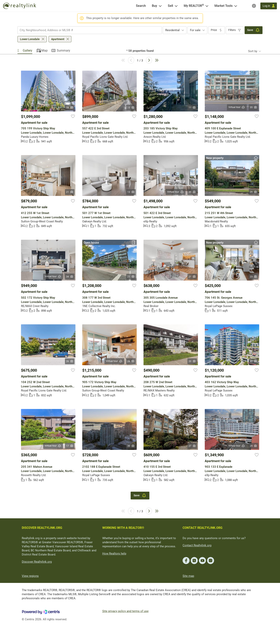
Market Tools (223, 6)
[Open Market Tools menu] (235, 5)
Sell (170, 6)
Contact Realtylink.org (197, 545)
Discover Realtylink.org (37, 561)
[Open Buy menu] (160, 5)
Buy (154, 6)
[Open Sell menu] (176, 5)
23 (253, 276)
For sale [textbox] (195, 30)
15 (131, 107)
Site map (188, 576)
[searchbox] (87, 30)
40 (253, 361)
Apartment (57, 39)
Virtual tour (236, 107)
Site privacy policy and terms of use (125, 611)
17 (69, 446)
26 (69, 361)
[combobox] (90, 30)
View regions (30, 576)
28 (69, 107)
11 (192, 107)
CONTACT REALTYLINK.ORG (202, 528)
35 (253, 107)
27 (192, 446)
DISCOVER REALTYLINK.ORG (42, 528)
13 (131, 192)
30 (192, 192)
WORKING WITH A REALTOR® (123, 528)
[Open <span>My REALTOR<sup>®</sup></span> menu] (206, 5)
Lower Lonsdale (30, 39)
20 (192, 361)
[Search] (140, 6)
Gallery (27, 50)
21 (69, 192)
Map (44, 50)
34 (69, 276)
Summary (63, 50)
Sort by (252, 51)
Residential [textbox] (172, 30)
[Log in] (268, 6)
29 (253, 192)
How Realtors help (114, 553)
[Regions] (253, 5)
